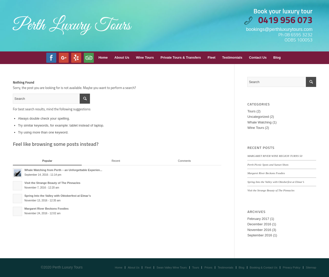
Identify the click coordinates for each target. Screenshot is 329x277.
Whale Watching (259, 122)
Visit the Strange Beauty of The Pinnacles (270, 190)
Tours (251, 111)
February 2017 (258, 219)
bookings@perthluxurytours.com (279, 29)
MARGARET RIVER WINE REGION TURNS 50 (274, 155)
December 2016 (259, 224)
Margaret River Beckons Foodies (266, 173)
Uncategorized (258, 117)
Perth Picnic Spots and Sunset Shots (267, 164)
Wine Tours (255, 128)
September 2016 (259, 235)
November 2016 (259, 230)
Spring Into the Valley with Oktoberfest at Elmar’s (275, 181)
